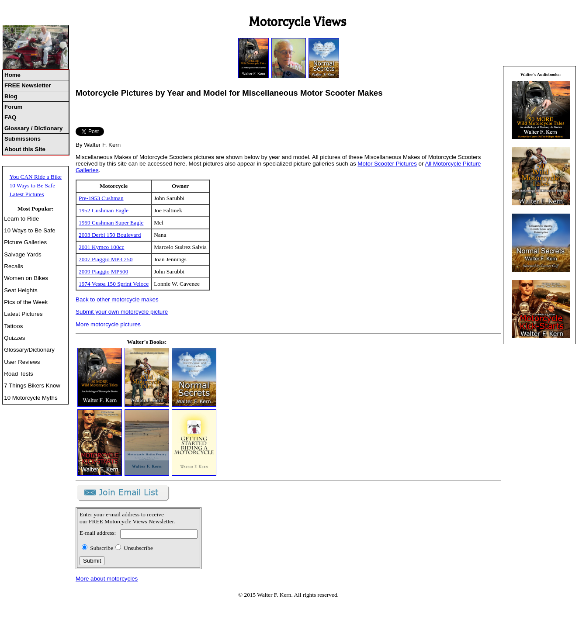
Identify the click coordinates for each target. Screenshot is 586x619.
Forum (13, 107)
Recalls (13, 266)
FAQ (10, 117)
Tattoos (13, 326)
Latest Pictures (27, 194)
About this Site (24, 149)
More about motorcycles (107, 578)
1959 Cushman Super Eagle (111, 222)
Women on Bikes (26, 278)
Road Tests (18, 373)
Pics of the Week (26, 302)
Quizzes (14, 338)
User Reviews (22, 362)
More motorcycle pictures (108, 324)
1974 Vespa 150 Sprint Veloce (114, 283)
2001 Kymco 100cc (101, 247)
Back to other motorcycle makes (117, 299)
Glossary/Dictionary (29, 349)
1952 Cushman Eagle (103, 210)
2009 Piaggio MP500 (103, 271)
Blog (10, 96)
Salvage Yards (22, 254)
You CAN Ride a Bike (36, 176)
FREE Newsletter (27, 85)
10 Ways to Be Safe (32, 185)
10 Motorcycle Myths (30, 397)
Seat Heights (20, 290)
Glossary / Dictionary (33, 128)
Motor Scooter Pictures (387, 163)
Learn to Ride (21, 218)
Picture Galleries (25, 242)
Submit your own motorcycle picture (122, 311)
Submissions (22, 138)
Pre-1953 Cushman (101, 198)
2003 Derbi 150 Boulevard (110, 235)
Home (12, 75)
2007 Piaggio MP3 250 (105, 259)
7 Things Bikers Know (32, 385)
